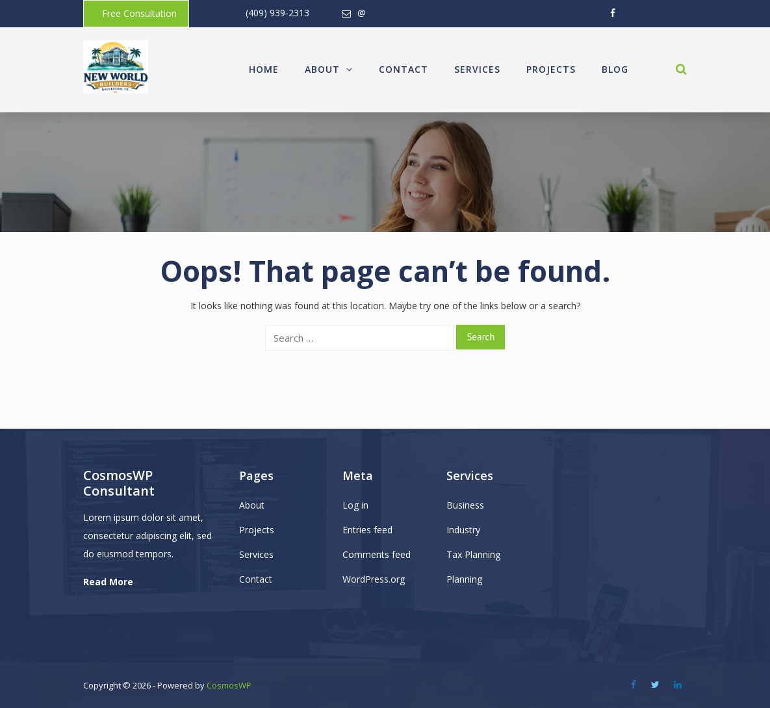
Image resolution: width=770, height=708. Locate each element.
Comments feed (376, 554)
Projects (551, 69)
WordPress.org (373, 579)
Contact (403, 69)
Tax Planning (473, 554)
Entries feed (367, 530)
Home (264, 69)
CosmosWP (229, 685)
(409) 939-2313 (277, 12)
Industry (463, 530)
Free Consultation (139, 13)
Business (465, 505)
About (329, 69)
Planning (464, 579)
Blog (615, 69)
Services (477, 69)
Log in (355, 505)
